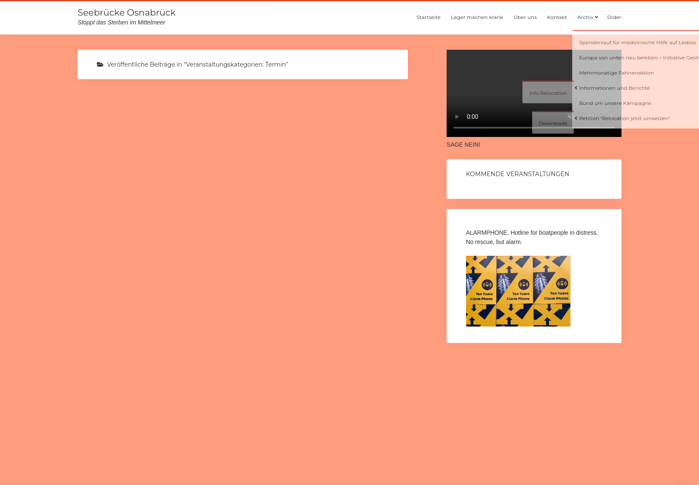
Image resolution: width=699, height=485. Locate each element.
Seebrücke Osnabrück (126, 12)
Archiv (585, 17)
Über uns (525, 17)
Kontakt (557, 17)
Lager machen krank (477, 17)
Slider (614, 17)
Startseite (428, 17)
